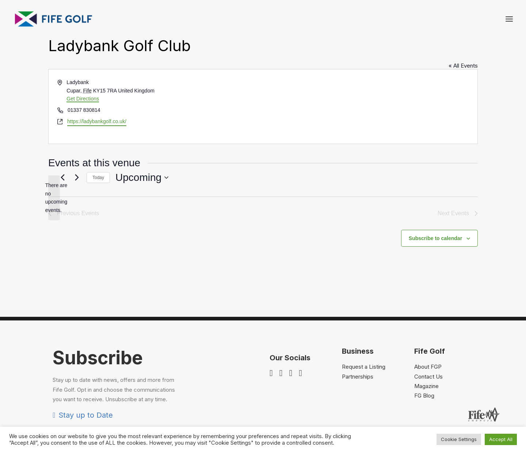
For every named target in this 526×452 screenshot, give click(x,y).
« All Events (463, 103)
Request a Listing (363, 404)
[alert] (54, 235)
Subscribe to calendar (435, 276)
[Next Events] (76, 215)
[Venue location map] (370, 144)
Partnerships (357, 414)
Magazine (426, 423)
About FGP (428, 404)
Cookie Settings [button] (459, 439)
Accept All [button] (500, 439)
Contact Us (428, 414)
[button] (509, 19)
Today (98, 215)
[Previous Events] (62, 215)
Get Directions (82, 136)
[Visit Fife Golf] (53, 19)
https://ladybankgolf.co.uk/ (96, 159)
